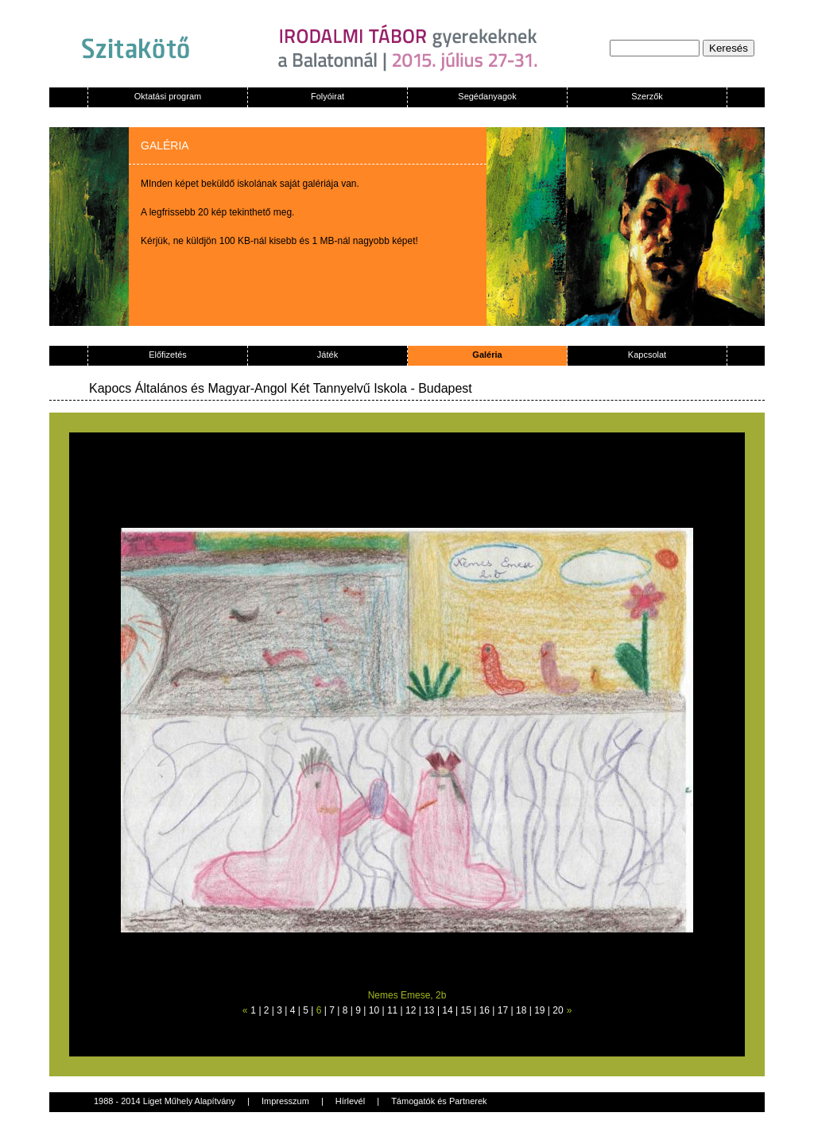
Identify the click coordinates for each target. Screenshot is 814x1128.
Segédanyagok (487, 96)
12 (410, 1010)
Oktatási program (167, 96)
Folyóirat (327, 96)
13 (429, 1010)
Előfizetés (168, 354)
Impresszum (285, 1101)
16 (484, 1010)
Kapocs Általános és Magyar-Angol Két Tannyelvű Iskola (248, 388)
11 (392, 1010)
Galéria (487, 354)
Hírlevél (350, 1101)
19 (539, 1010)
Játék (327, 354)
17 (503, 1010)
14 (447, 1010)
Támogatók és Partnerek (438, 1101)
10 (374, 1010)
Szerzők (647, 96)
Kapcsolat (647, 354)
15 (466, 1010)
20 (557, 1010)
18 (521, 1010)
